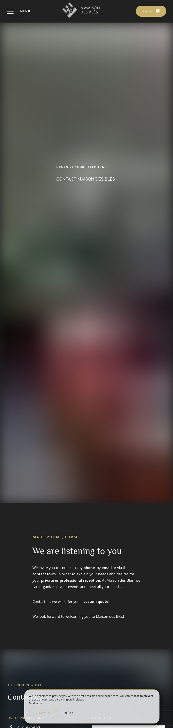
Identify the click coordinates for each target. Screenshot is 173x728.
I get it (43, 713)
